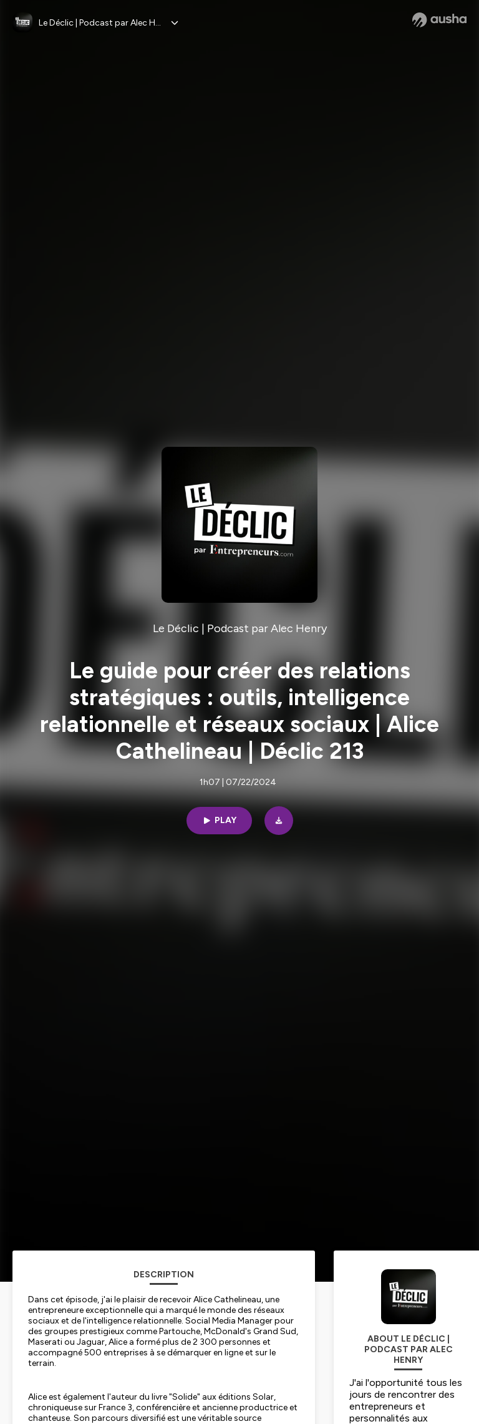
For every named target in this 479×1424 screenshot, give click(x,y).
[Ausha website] (439, 19)
